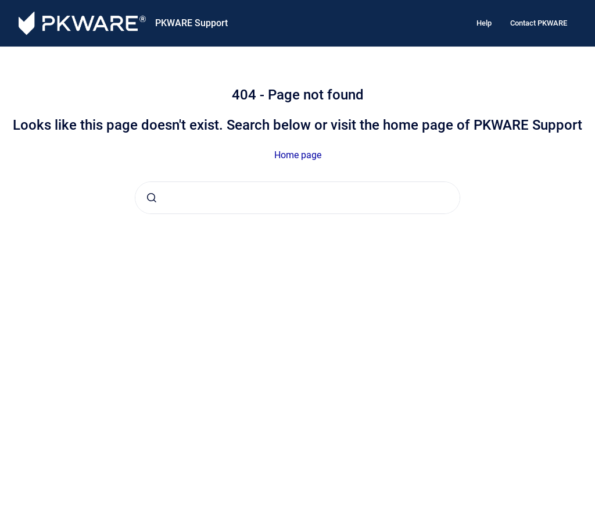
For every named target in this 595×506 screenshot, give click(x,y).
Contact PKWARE (538, 23)
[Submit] (151, 197)
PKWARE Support (191, 22)
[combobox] (297, 197)
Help (484, 23)
